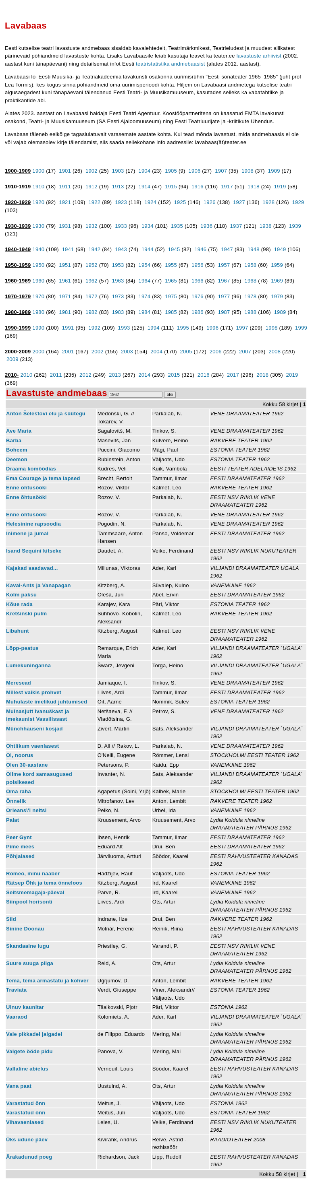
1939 (295, 226)
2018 (262, 375)
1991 (68, 328)
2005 (186, 352)
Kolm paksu (21, 595)
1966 (197, 281)
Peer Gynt (19, 837)
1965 (171, 281)
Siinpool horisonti (29, 902)
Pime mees (20, 847)
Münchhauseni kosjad (34, 729)
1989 (280, 312)
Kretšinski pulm (26, 614)
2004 (156, 352)
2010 (26, 375)
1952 (91, 265)
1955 (171, 265)
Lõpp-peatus (22, 648)
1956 (197, 265)
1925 (180, 202)
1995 (183, 328)
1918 (254, 187)
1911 (65, 187)
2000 (38, 352)
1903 (118, 171)
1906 (194, 171)
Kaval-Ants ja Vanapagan (38, 585)
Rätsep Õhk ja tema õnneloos (44, 883)
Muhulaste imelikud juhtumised (46, 702)
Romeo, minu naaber (33, 873)
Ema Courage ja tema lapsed (43, 478)
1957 (224, 265)
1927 (239, 202)
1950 (38, 265)
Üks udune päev (27, 1140)
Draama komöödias (31, 469)
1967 (224, 281)
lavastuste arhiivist (259, 56)
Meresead (18, 683)
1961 (65, 281)
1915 (171, 187)
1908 (247, 171)
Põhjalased (20, 856)
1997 (242, 328)
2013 (115, 375)
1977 (224, 296)
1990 (38, 328)
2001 (68, 352)
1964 (144, 281)
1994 (154, 328)
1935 (177, 226)
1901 (65, 171)
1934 (147, 226)
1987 (224, 312)
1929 (298, 202)
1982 (91, 312)
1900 (38, 171)
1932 (91, 226)
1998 (272, 328)
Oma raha (18, 791)
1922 (94, 202)
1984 (144, 312)
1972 (91, 296)
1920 (38, 202)
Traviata (16, 990)
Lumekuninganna (28, 665)
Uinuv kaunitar (25, 1007)
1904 (144, 171)
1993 (124, 328)
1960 (38, 281)
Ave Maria (18, 431)
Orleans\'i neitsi (26, 810)
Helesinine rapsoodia (33, 524)
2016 (204, 375)
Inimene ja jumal (27, 533)
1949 (280, 249)
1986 (197, 312)
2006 (216, 352)
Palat (12, 820)
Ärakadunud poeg (29, 1157)
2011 (56, 375)
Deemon (16, 459)
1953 (118, 265)
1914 (144, 187)
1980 (38, 312)
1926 (210, 202)
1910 (38, 187)
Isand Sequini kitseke (34, 551)
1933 (121, 226)
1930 (38, 226)
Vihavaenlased (25, 1122)
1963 (118, 281)
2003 (127, 352)
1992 (94, 328)
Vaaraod (16, 1017)
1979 (277, 296)
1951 (65, 265)
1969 (277, 281)
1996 (212, 328)
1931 (65, 226)
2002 (98, 352)
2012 (85, 375)
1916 (197, 187)
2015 (174, 375)
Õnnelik (16, 801)
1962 (91, 281)
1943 (121, 249)
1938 (266, 226)
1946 (200, 249)
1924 (150, 202)
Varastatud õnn (26, 1103)
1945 (174, 249)
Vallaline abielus (27, 1069)
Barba (13, 440)
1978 (250, 296)
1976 (197, 296)
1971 (65, 296)
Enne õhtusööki (26, 488)
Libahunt (17, 631)
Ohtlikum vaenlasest (32, 746)
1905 (171, 171)
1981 (65, 312)
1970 (38, 296)
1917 (227, 187)
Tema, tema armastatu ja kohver (47, 981)
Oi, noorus (19, 755)
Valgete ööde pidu (29, 1051)
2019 (292, 375)
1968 (250, 281)
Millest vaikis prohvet (33, 692)
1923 (121, 202)
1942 (94, 249)
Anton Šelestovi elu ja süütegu (45, 413)
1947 (227, 249)
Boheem (16, 450)
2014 (144, 375)
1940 (38, 249)
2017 (233, 375)
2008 (274, 352)
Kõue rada (19, 604)
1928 (268, 202)
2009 (12, 359)
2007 (245, 352)
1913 (118, 187)
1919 (280, 187)
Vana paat (18, 1086)
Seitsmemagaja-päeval (35, 892)
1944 (147, 249)
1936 (206, 226)
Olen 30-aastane (27, 765)
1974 (144, 296)
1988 (250, 312)
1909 (274, 171)
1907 (221, 171)
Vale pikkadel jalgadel (34, 1034)
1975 (171, 296)
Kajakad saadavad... (32, 568)
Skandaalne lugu (27, 946)
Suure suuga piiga (29, 963)
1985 (171, 312)
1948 (254, 249)
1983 (118, 312)
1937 (236, 226)
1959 (277, 265)
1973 (118, 296)
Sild (11, 919)
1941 (68, 249)
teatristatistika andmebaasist (170, 64)
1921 (65, 202)
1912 (91, 187)
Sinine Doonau (25, 929)
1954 (144, 265)
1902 (91, 171)
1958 (250, 265)
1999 (301, 328)
